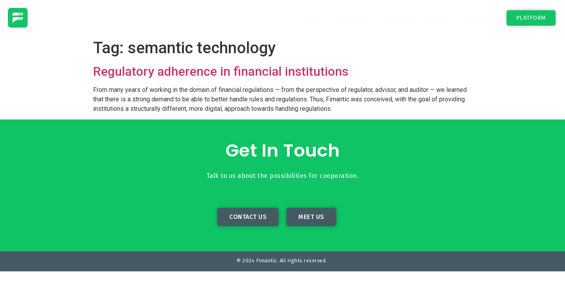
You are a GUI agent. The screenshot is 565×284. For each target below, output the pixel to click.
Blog (436, 17)
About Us (353, 17)
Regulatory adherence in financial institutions (220, 71)
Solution (398, 17)
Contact (473, 17)
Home (313, 17)
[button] (531, 18)
